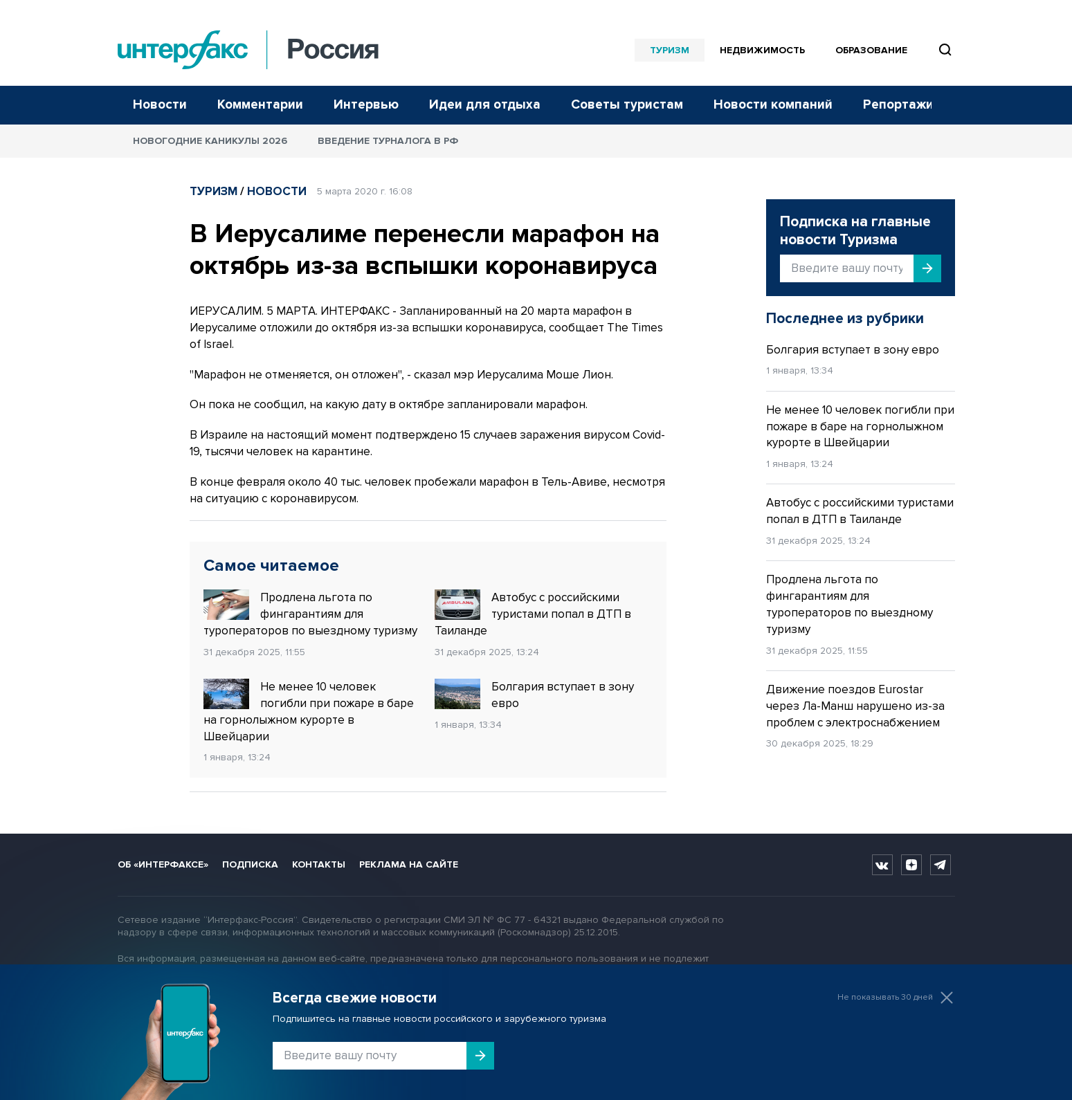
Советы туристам (627, 105)
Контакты (318, 864)
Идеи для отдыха (484, 105)
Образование (871, 50)
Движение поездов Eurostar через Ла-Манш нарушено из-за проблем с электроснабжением (855, 706)
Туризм (669, 50)
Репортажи (898, 105)
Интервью (366, 105)
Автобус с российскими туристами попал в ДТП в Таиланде (533, 613)
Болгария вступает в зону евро (534, 695)
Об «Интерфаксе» (163, 864)
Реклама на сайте (408, 864)
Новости (160, 105)
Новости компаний (773, 105)
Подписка (250, 864)
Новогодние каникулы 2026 (210, 141)
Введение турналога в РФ (388, 141)
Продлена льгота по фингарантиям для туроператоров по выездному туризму (310, 613)
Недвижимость (762, 50)
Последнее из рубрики (845, 318)
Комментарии (260, 105)
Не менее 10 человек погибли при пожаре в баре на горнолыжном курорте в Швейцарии (308, 711)
